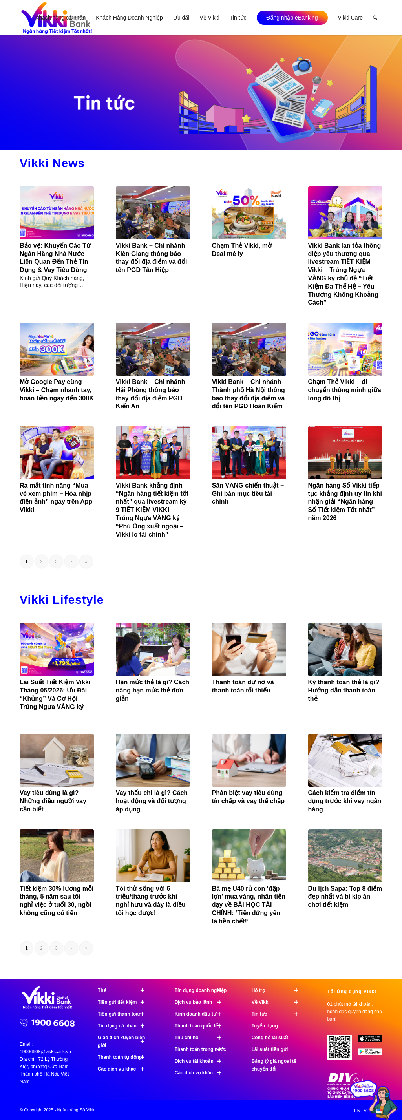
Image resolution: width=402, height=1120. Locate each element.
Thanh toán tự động (125, 1057)
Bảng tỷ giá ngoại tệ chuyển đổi (274, 1065)
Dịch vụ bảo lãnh (201, 1002)
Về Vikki (278, 1002)
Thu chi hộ (201, 1037)
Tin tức (278, 1014)
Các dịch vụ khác (125, 1069)
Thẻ (125, 990)
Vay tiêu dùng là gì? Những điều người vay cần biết (53, 801)
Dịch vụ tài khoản (201, 1061)
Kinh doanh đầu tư (201, 1014)
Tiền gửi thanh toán (125, 1014)
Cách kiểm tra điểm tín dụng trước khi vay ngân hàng (345, 801)
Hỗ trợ (278, 990)
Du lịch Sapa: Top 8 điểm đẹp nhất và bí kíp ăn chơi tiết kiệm (345, 896)
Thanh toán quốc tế (201, 1026)
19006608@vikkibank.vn (45, 1051)
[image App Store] (373, 1041)
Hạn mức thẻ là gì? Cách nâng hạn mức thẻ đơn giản (152, 690)
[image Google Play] (373, 1054)
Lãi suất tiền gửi (270, 1049)
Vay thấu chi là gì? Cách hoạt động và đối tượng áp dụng (152, 801)
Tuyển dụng (265, 1026)
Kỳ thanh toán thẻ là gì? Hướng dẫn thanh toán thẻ (343, 690)
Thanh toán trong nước (201, 1049)
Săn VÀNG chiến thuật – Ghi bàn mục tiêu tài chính (248, 493)
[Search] (375, 17)
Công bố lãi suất (270, 1037)
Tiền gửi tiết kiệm (125, 1002)
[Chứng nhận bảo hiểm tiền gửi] (345, 1096)
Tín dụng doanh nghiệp (201, 990)
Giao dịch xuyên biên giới (125, 1041)
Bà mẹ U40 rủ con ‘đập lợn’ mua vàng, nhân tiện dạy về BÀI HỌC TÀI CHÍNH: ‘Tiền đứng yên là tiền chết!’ (248, 905)
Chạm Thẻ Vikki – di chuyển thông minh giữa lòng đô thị (344, 390)
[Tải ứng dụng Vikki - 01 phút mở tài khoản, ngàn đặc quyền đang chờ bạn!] (342, 1050)
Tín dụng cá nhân (125, 1026)
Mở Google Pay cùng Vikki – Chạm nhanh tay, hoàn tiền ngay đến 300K (57, 390)
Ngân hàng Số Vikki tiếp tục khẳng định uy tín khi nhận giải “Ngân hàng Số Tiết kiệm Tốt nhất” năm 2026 (345, 501)
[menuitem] (60, 17)
